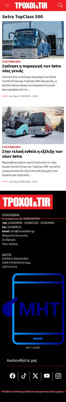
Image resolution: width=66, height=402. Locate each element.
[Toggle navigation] (7, 5)
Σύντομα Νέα (11, 62)
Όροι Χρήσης (10, 244)
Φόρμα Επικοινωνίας (15, 235)
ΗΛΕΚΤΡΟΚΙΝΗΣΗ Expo (16, 263)
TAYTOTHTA (9, 267)
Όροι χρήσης (57, 391)
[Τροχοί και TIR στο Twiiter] (35, 376)
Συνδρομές (8, 240)
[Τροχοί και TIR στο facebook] (12, 376)
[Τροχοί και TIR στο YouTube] (47, 376)
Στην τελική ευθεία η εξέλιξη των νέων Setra (32, 154)
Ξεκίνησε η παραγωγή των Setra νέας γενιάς (31, 68)
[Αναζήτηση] (60, 5)
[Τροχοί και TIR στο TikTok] (24, 376)
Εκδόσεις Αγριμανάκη (15, 258)
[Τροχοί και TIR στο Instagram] (58, 376)
